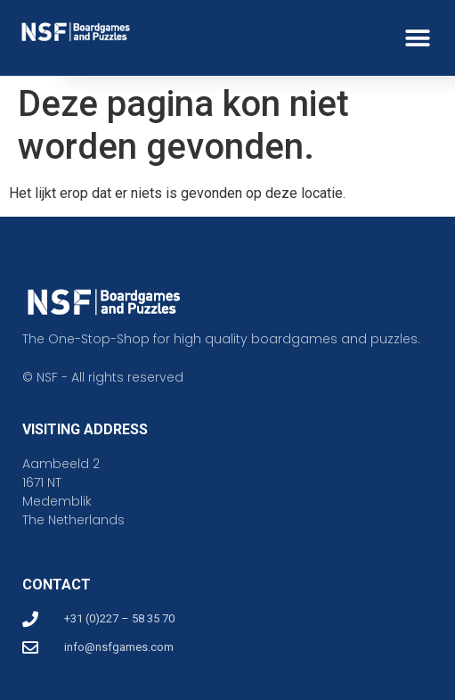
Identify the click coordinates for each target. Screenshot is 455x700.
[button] (417, 38)
